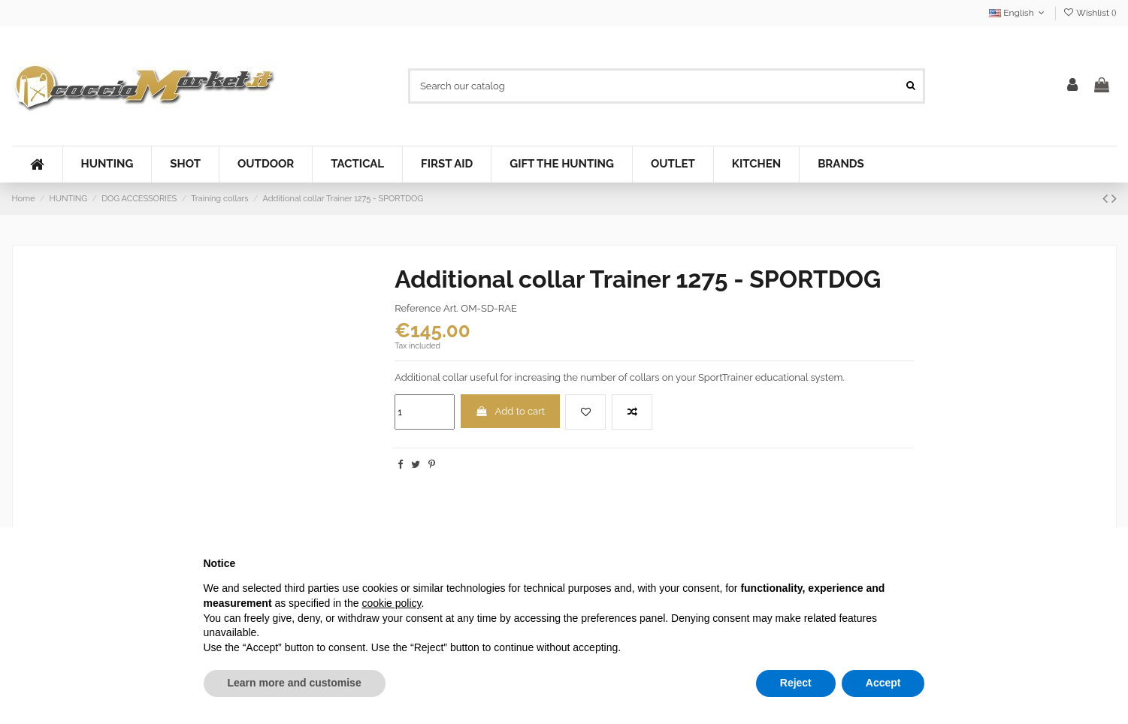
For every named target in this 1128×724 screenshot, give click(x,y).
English (1018, 13)
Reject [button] (796, 683)
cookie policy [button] (391, 603)
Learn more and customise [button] (294, 683)
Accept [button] (883, 683)
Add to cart (510, 411)
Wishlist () (1089, 13)
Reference (418, 308)
